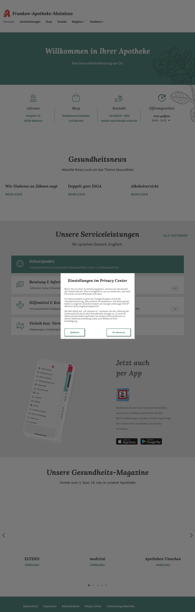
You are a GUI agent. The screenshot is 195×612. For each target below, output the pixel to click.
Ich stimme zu (118, 332)
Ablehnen (74, 332)
